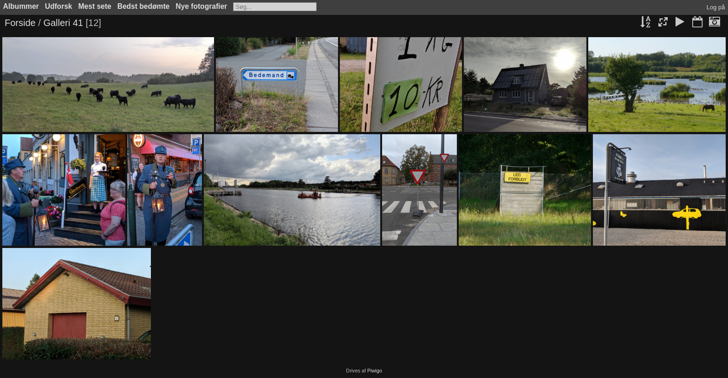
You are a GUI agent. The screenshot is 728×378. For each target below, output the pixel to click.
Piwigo (374, 370)
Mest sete (94, 6)
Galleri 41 (63, 23)
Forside (20, 23)
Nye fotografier (201, 6)
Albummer (21, 6)
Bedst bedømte (143, 6)
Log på (716, 7)
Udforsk (58, 6)
